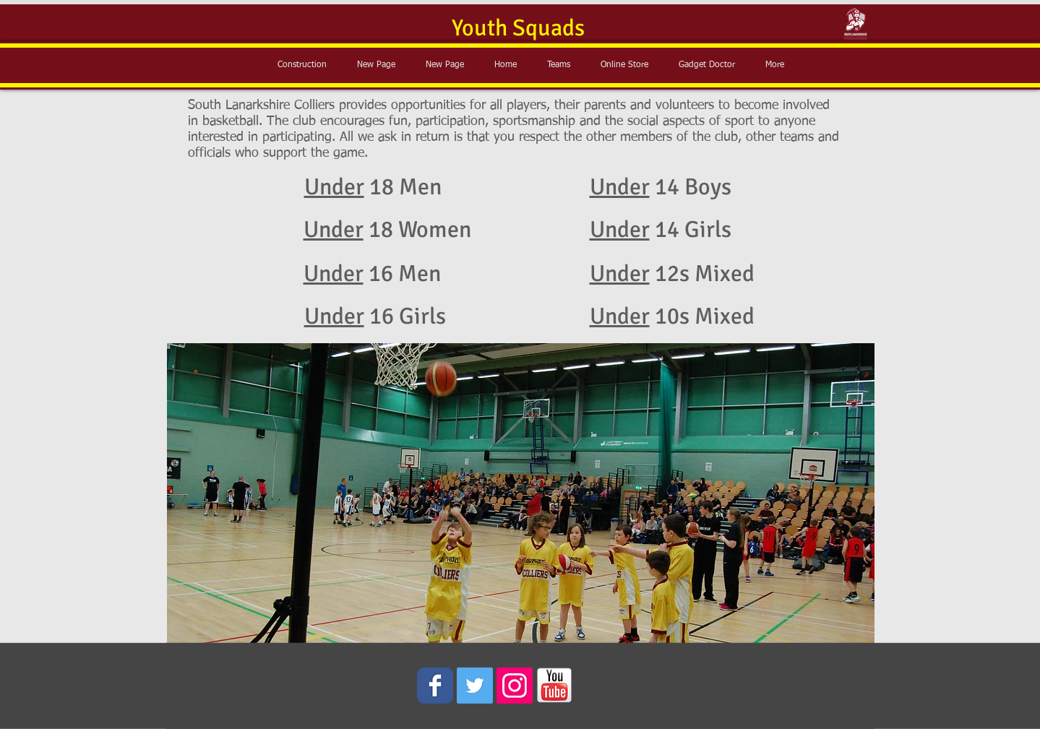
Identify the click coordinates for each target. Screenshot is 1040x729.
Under (334, 187)
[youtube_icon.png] (554, 686)
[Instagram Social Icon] (515, 686)
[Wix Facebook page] (435, 686)
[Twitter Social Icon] (475, 686)
